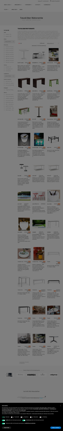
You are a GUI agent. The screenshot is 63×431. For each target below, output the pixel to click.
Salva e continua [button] (55, 427)
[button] (60, 406)
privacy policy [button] (44, 407)
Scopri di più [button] (6, 427)
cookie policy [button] (23, 410)
